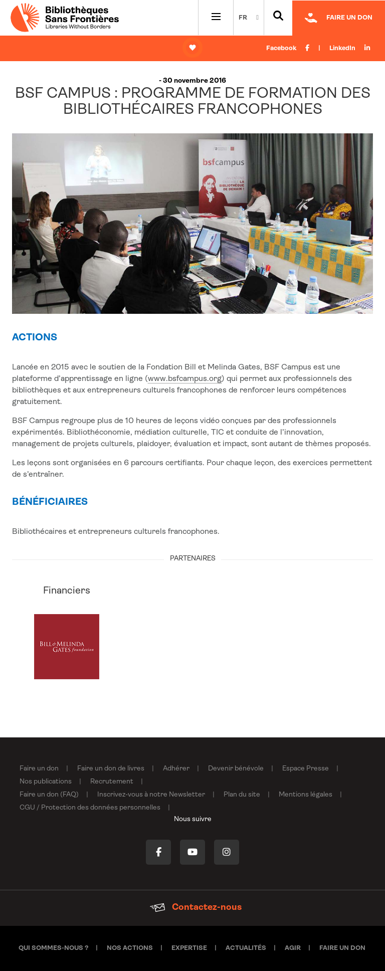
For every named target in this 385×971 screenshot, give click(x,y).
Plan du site (242, 795)
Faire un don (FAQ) (49, 795)
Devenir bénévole (236, 768)
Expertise (189, 948)
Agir (293, 948)
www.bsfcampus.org (185, 379)
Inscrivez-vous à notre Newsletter (151, 795)
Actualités (246, 948)
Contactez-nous (196, 907)
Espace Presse (305, 768)
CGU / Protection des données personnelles (90, 808)
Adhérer (176, 768)
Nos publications (46, 782)
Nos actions (130, 948)
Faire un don (39, 768)
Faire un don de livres (110, 768)
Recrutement (111, 782)
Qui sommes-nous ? (53, 948)
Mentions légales (305, 795)
